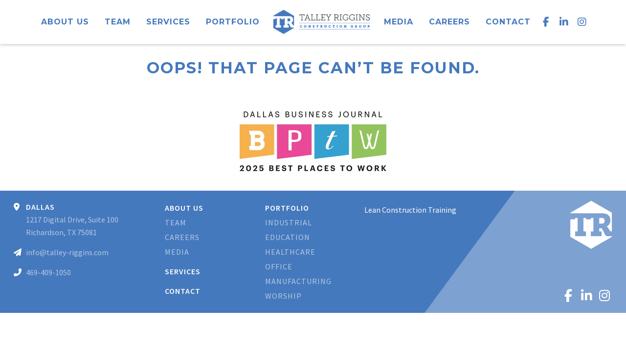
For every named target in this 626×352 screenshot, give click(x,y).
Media (398, 21)
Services (168, 21)
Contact (508, 21)
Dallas (40, 207)
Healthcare (290, 252)
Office (278, 266)
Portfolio (233, 21)
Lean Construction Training (410, 210)
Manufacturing (298, 281)
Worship (283, 296)
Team (118, 21)
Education (287, 237)
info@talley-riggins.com (67, 252)
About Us (65, 21)
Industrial (288, 222)
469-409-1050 (48, 272)
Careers (449, 21)
